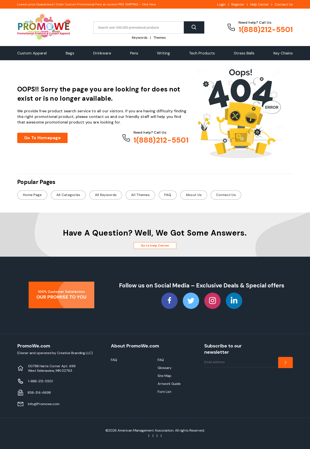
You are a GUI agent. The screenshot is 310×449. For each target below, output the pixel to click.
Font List (164, 391)
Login (221, 4)
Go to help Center (155, 245)
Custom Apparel (32, 53)
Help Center (259, 4)
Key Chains (283, 53)
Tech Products (202, 53)
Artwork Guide (169, 383)
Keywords (139, 37)
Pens (134, 53)
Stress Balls (244, 53)
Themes (159, 37)
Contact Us (284, 4)
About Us (194, 195)
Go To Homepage (42, 137)
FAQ (167, 195)
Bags (70, 53)
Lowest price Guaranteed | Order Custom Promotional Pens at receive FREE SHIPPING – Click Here (86, 4)
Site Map (164, 375)
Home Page (32, 195)
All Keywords (105, 195)
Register (237, 4)
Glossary (165, 368)
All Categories (68, 195)
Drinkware (102, 53)
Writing (163, 53)
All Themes (140, 195)
